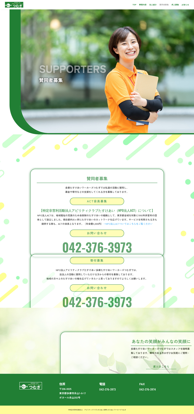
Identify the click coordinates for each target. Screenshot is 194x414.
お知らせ (185, 4)
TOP (134, 4)
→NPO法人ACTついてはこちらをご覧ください (128, 279)
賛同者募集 (164, 4)
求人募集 (175, 4)
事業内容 (143, 4)
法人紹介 (153, 4)
